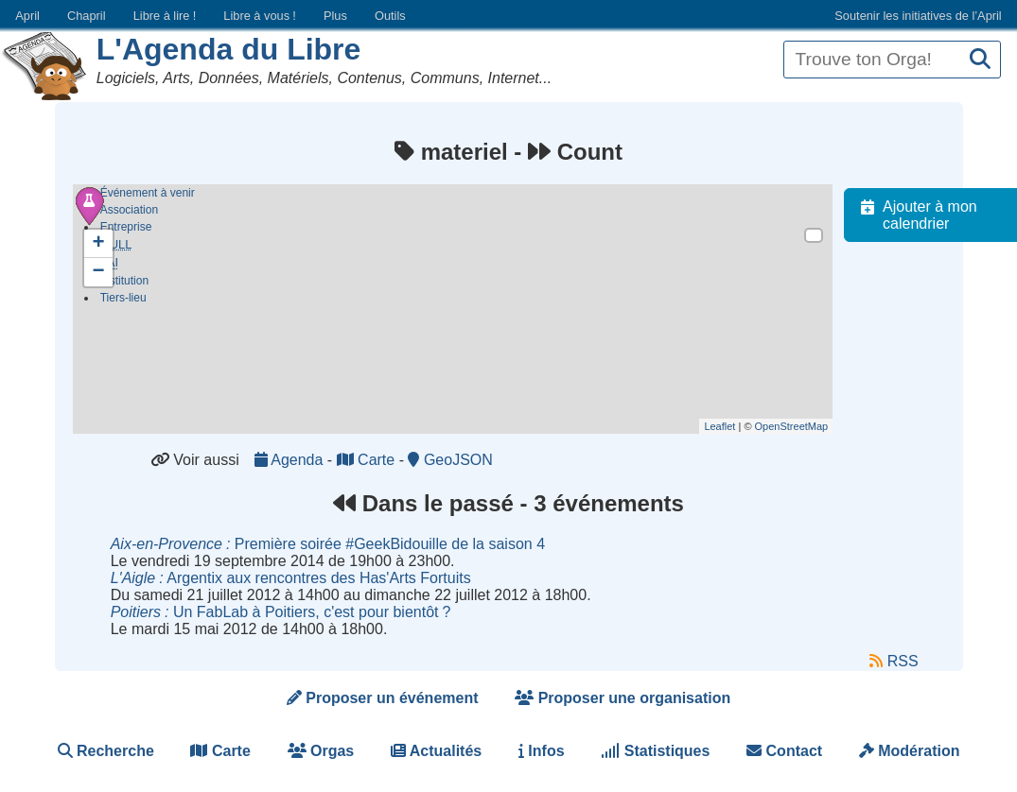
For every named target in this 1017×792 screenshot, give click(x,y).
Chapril (86, 16)
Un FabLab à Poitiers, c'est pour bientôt (281, 612)
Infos (541, 751)
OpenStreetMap (800, 426)
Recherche (106, 751)
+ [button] (99, 244)
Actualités (436, 751)
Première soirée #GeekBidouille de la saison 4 (328, 544)
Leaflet (729, 426)
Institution (124, 283)
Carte (368, 460)
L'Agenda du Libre (228, 49)
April (27, 16)
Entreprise (126, 226)
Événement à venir (147, 192)
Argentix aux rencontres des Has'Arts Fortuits (291, 578)
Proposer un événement (383, 698)
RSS (893, 662)
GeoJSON (450, 460)
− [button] (99, 272)
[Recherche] (980, 60)
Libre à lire (165, 16)
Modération (909, 751)
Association (129, 209)
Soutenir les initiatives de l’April (917, 16)
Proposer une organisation (622, 698)
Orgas (321, 751)
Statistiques (655, 751)
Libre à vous (259, 16)
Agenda (290, 460)
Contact (784, 751)
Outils (390, 16)
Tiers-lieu (123, 300)
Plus (335, 16)
